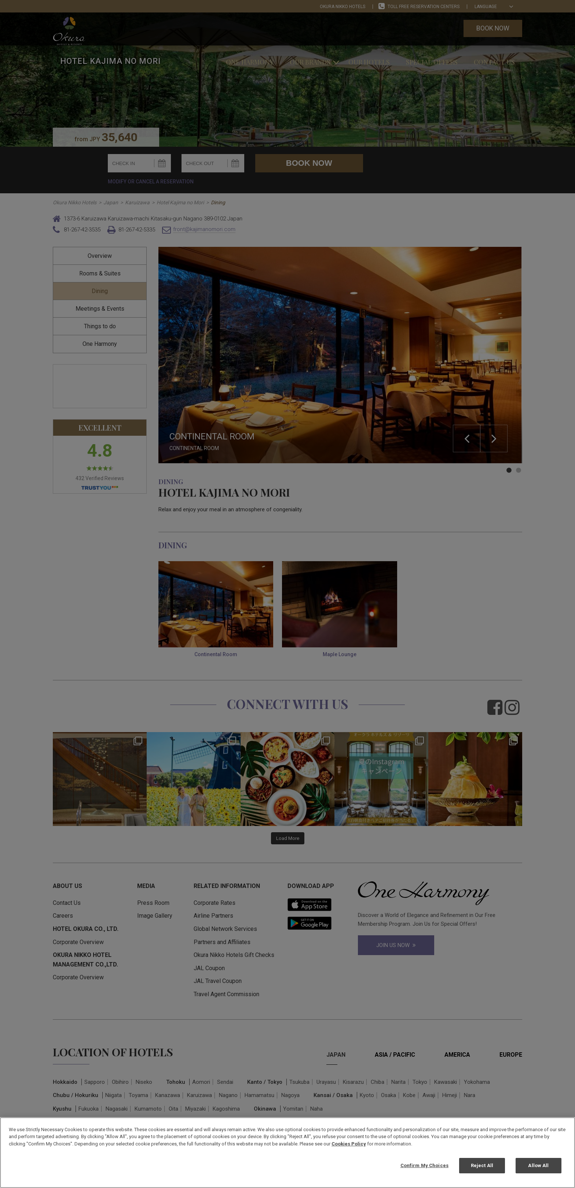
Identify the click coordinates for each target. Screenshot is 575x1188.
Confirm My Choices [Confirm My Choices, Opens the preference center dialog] (424, 1165)
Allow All (538, 1165)
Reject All (482, 1165)
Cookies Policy (349, 1144)
